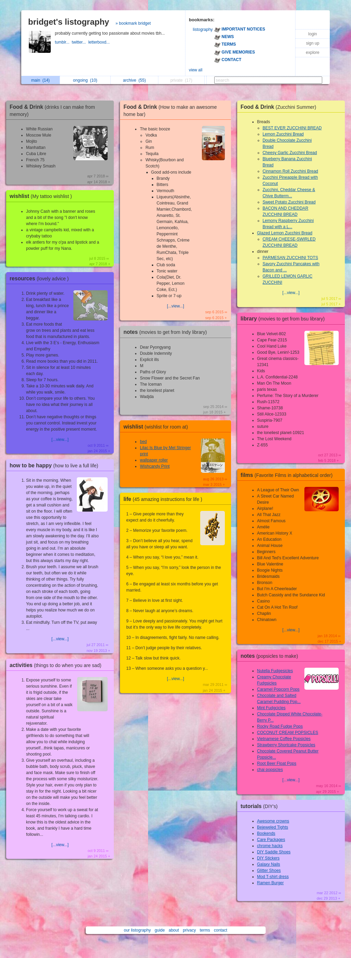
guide (160, 930)
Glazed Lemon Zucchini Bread (284, 233)
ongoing (85, 80)
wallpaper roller (154, 460)
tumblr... (63, 42)
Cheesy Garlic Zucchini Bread (290, 152)
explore (312, 52)
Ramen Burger (270, 882)
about (174, 930)
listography (203, 29)
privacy (189, 930)
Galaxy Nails (268, 864)
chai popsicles (270, 769)
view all (195, 70)
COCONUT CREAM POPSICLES (287, 732)
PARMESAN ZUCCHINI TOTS (290, 257)
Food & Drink (280, 107)
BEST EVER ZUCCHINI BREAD (292, 128)
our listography (137, 930)
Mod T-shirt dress (273, 876)
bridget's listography (68, 21)
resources (41, 278)
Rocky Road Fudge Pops (280, 726)
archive (134, 80)
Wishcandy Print (155, 466)
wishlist (42, 196)
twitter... (80, 42)
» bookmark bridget (133, 23)
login (312, 34)
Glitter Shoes (269, 870)
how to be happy (55, 465)
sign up (312, 43)
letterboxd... (99, 42)
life (164, 499)
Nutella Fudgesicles (275, 670)
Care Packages (271, 839)
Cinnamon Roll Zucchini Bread (290, 171)
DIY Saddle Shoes (274, 852)
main (40, 80)
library (284, 319)
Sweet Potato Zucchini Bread (289, 202)
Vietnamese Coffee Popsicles (284, 738)
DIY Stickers (268, 858)
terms (205, 930)
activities (57, 665)
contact (220, 930)
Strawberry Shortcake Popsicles (286, 745)
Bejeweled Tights (272, 827)
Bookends (266, 833)
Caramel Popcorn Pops (278, 689)
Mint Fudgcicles (271, 707)
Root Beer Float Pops (276, 763)
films (288, 475)
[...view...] (60, 439)
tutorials (261, 806)
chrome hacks (270, 845)
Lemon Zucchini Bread (283, 134)
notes (166, 332)
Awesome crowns (273, 821)
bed (143, 441)
